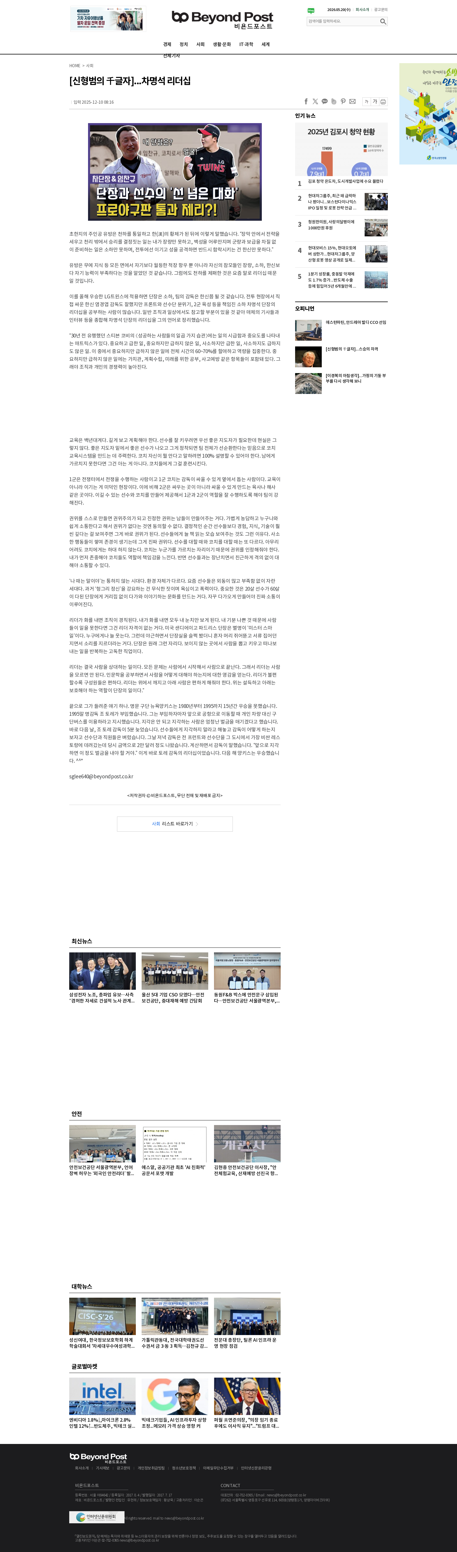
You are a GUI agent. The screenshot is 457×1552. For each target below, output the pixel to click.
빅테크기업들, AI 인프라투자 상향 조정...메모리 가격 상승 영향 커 (174, 1423)
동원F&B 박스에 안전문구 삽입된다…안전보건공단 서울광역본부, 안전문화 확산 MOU (246, 998)
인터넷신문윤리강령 (256, 1468)
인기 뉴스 (305, 116)
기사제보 (102, 1468)
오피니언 (305, 309)
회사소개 (362, 10)
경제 (167, 44)
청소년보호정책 (184, 1468)
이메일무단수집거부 (218, 1468)
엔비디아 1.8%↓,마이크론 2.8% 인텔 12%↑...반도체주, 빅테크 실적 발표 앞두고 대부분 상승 (100, 1423)
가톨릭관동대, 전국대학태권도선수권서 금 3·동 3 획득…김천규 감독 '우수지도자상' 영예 (173, 1344)
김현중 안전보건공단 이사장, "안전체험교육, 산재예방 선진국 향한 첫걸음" (246, 1171)
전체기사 (171, 56)
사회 (200, 44)
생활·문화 (222, 44)
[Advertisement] (175, 399)
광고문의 (381, 10)
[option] (108, 19)
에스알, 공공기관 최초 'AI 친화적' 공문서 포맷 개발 (173, 1170)
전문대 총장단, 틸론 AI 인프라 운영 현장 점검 (245, 1343)
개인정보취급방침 (151, 1468)
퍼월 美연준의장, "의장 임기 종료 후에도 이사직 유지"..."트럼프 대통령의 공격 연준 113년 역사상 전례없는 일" (247, 1423)
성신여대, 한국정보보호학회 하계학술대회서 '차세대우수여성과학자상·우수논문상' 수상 (102, 1344)
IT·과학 (246, 44)
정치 (184, 44)
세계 (266, 44)
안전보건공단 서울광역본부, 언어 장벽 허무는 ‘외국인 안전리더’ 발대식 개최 (102, 1171)
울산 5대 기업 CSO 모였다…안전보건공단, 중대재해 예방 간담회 (173, 998)
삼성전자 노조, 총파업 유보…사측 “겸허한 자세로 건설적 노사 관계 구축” (101, 998)
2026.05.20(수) (339, 10)
